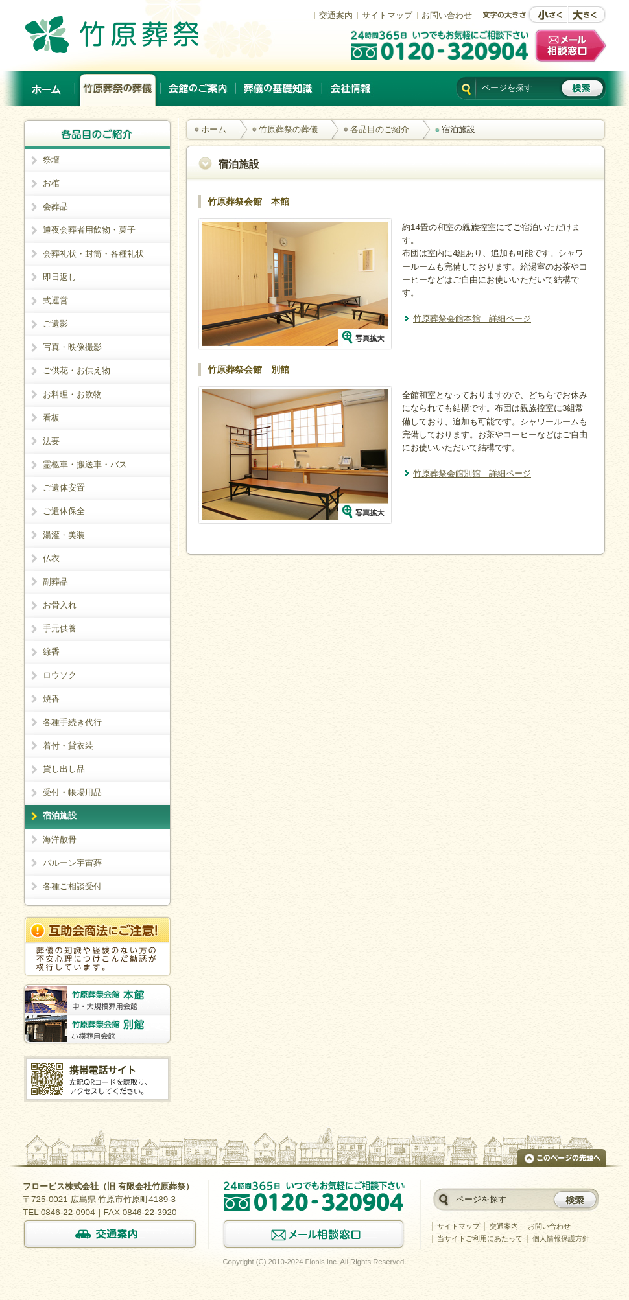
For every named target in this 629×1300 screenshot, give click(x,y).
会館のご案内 (198, 88)
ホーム (47, 88)
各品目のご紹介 (379, 129)
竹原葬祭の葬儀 (118, 88)
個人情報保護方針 (560, 1238)
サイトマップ (387, 15)
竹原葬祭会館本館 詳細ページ (472, 318)
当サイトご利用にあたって (480, 1238)
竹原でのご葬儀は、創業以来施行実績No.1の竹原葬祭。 (130, 34)
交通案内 (336, 15)
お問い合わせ (446, 15)
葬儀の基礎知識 (279, 88)
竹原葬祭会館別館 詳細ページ (472, 473)
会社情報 (350, 88)
